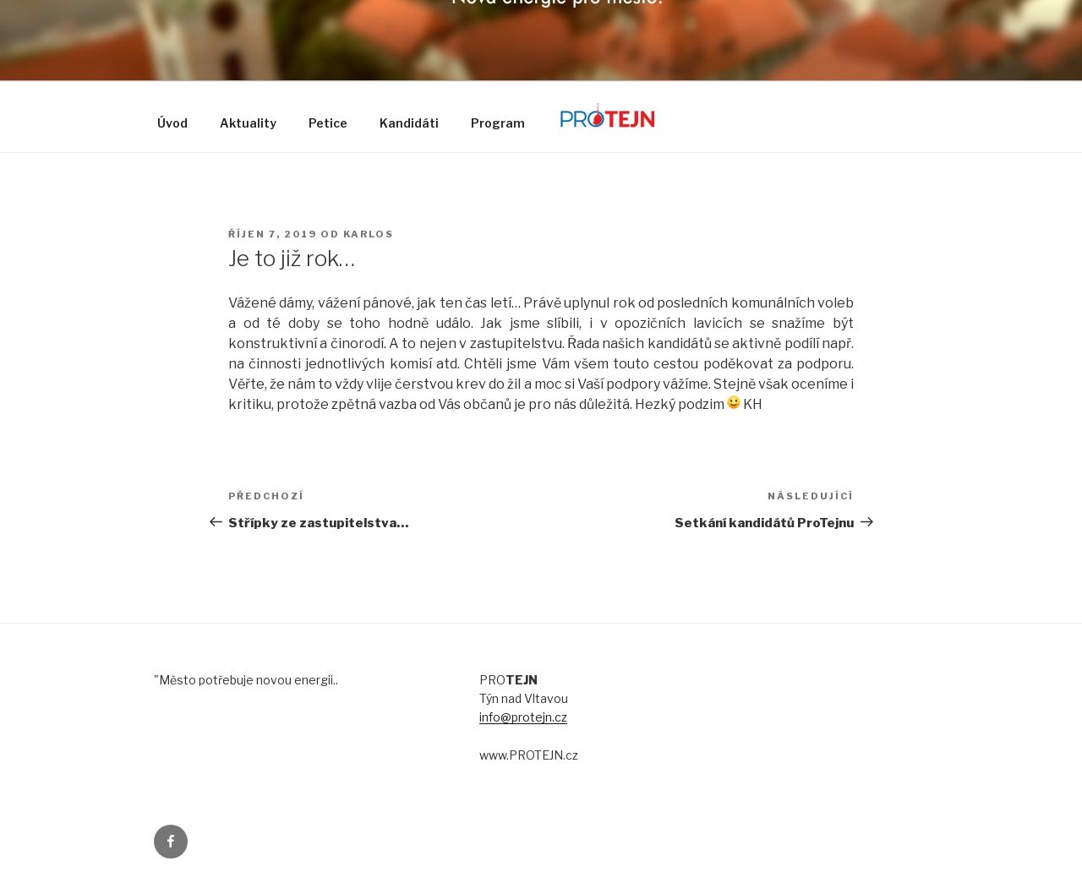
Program (498, 123)
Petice (328, 123)
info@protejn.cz (523, 717)
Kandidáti (409, 123)
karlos (368, 234)
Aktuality (248, 123)
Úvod (172, 123)
